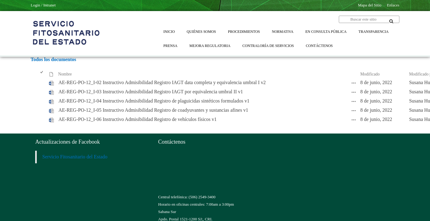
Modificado (370, 74)
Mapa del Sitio (370, 5)
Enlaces (393, 5)
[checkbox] (42, 74)
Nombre (65, 74)
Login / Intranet (43, 5)
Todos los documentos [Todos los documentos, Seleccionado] (53, 59)
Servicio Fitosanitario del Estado (74, 157)
